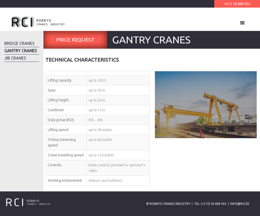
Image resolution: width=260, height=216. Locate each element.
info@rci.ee (239, 203)
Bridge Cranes (19, 43)
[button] (233, 23)
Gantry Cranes (20, 50)
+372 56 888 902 (237, 4)
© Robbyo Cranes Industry (168, 203)
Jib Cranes (15, 58)
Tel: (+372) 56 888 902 (210, 203)
